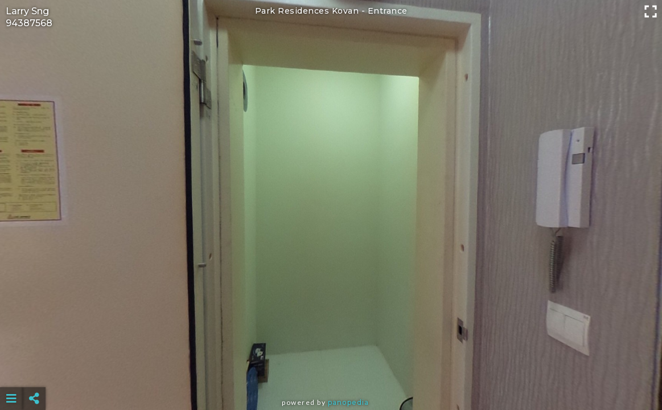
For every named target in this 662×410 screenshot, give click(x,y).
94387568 (29, 23)
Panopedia (348, 402)
